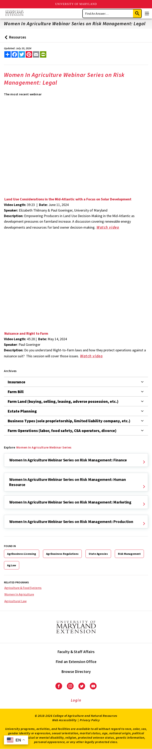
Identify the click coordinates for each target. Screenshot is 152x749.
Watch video (111, 227)
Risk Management (129, 554)
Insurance (16, 381)
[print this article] (43, 54)
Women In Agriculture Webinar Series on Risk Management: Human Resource (67, 482)
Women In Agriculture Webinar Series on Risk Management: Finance (68, 459)
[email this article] (36, 54)
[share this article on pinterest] (28, 54)
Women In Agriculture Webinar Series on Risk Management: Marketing (70, 502)
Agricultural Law (15, 601)
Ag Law (11, 565)
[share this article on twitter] (21, 54)
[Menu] (146, 13)
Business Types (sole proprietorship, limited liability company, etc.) (69, 420)
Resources (14, 39)
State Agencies (98, 554)
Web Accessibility (64, 720)
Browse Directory (76, 671)
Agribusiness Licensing (21, 554)
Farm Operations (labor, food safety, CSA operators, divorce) (62, 430)
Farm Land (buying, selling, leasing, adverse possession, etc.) (63, 401)
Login (76, 700)
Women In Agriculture (19, 594)
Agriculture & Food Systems (23, 588)
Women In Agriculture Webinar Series (43, 447)
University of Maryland (76, 4)
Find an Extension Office (76, 661)
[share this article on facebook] (14, 54)
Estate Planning (22, 411)
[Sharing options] (7, 54)
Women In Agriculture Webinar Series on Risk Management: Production (71, 521)
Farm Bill (16, 391)
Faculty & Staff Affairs (76, 651)
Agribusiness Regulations (62, 554)
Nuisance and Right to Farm (26, 333)
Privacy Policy (90, 720)
